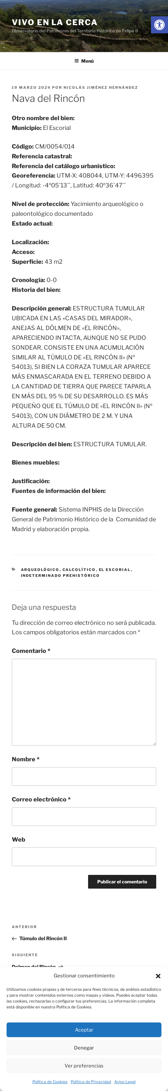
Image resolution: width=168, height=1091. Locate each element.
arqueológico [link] (40, 569)
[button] (158, 976)
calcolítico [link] (79, 569)
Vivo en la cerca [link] (55, 22)
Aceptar (84, 1030)
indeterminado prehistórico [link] (60, 575)
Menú (84, 61)
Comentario (31, 650)
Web (18, 839)
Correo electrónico (41, 799)
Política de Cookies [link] (49, 1081)
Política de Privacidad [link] (91, 1081)
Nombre (26, 759)
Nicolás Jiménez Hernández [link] (101, 87)
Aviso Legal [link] (125, 1081)
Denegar (84, 1048)
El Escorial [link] (115, 569)
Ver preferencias (84, 1066)
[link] (159, 24)
